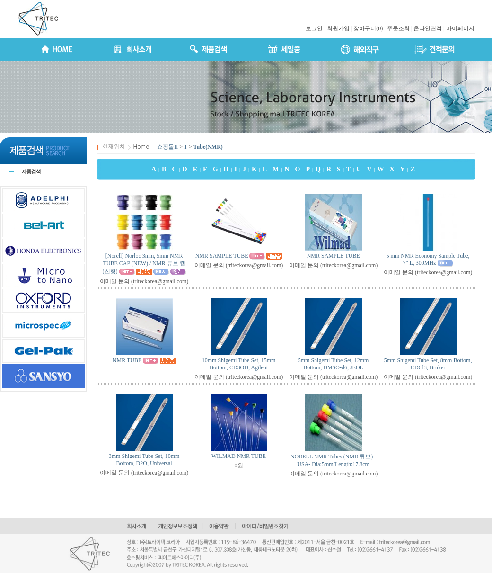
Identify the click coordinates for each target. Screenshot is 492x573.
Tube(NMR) (208, 146)
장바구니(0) (368, 28)
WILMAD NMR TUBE (238, 456)
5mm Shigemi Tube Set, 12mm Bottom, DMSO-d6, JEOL (333, 364)
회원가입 (338, 28)
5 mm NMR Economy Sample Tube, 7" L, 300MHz (428, 259)
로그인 (314, 28)
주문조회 (398, 28)
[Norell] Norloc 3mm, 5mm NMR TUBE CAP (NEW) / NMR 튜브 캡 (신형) (144, 263)
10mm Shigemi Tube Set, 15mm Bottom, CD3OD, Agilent (239, 364)
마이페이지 (460, 28)
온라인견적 (427, 28)
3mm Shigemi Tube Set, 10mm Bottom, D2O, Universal (144, 459)
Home (141, 146)
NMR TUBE (127, 360)
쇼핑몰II (167, 146)
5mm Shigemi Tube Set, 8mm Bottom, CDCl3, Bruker (428, 364)
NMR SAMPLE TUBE (221, 255)
